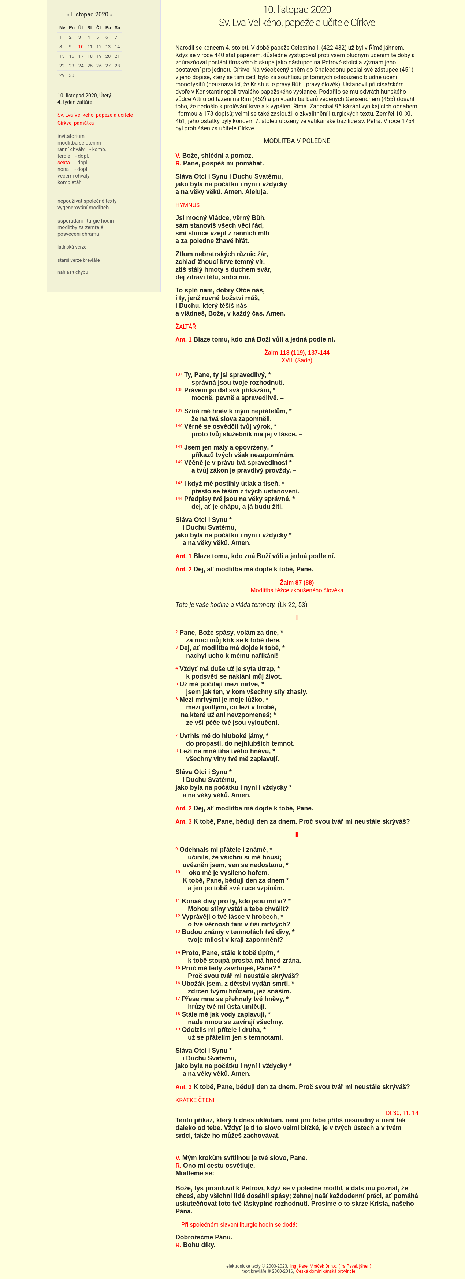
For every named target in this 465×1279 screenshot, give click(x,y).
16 (71, 56)
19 (99, 56)
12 (99, 46)
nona (63, 169)
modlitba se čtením (79, 143)
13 (108, 46)
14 (117, 46)
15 (62, 56)
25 (90, 65)
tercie (63, 156)
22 (62, 65)
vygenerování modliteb (83, 207)
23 (71, 65)
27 (108, 65)
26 (99, 65)
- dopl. (82, 156)
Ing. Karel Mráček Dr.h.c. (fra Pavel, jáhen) (330, 1266)
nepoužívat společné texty (87, 201)
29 (62, 75)
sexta (63, 162)
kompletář (69, 182)
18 (90, 56)
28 (117, 65)
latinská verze (71, 247)
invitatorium (71, 136)
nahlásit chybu (72, 272)
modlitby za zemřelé (80, 227)
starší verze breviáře (78, 260)
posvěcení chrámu (78, 234)
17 (81, 56)
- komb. (97, 149)
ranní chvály (71, 149)
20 (108, 56)
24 (81, 65)
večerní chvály (73, 176)
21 (117, 56)
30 (71, 75)
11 (90, 46)
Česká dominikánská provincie (325, 1271)
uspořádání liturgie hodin (85, 221)
